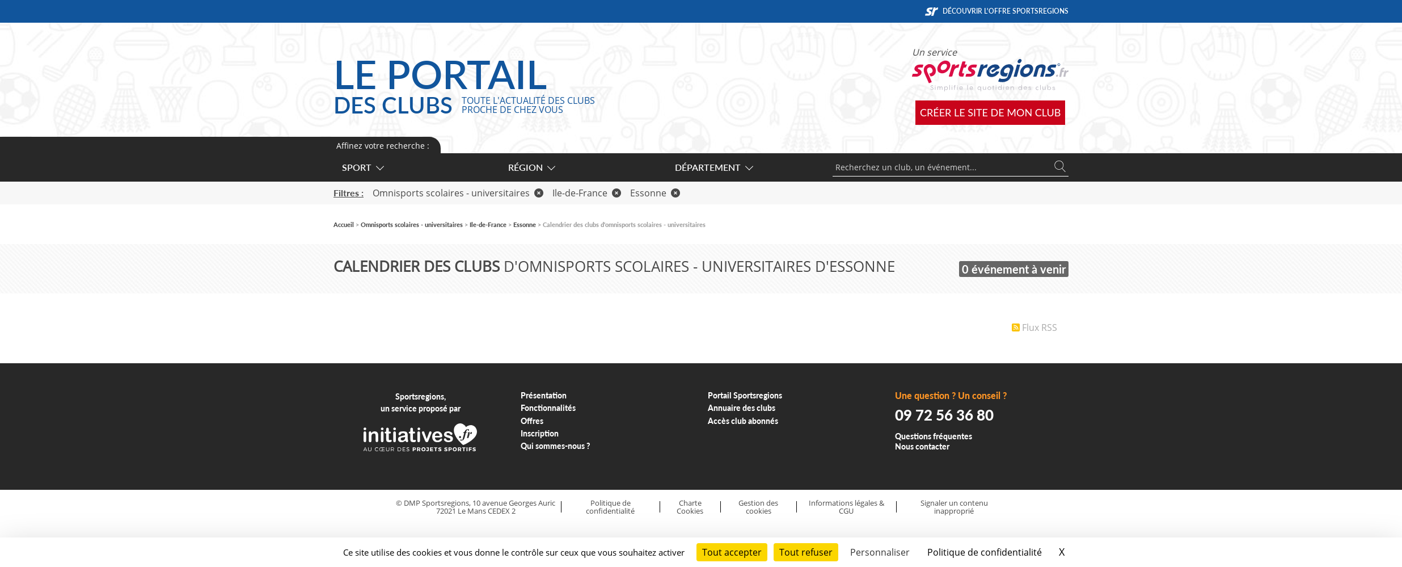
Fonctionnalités (548, 408)
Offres (532, 421)
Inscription (540, 433)
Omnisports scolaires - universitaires (458, 193)
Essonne (655, 193)
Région (531, 167)
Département (713, 167)
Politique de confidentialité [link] (984, 552)
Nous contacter (922, 446)
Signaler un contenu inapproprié (954, 507)
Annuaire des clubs (741, 408)
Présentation (544, 395)
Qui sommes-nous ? (555, 446)
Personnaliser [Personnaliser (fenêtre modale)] (880, 552)
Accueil (343, 224)
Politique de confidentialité (610, 507)
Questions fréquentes (933, 436)
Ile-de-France (586, 193)
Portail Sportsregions (745, 395)
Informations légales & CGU (846, 507)
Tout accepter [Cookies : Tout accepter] (732, 552)
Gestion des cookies (758, 507)
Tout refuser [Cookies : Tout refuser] (806, 552)
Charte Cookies (690, 507)
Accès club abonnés (743, 421)
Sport (362, 167)
